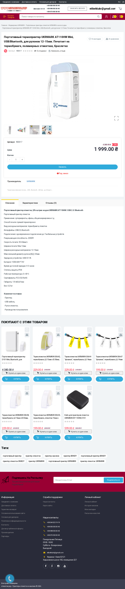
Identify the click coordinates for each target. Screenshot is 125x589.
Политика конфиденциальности (13, 521)
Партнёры (5, 536)
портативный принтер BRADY (93, 456)
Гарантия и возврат (9, 509)
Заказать (62, 167)
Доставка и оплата (29, 2)
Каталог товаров (8, 16)
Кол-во (10, 155)
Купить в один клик (15, 372)
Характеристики (30, 203)
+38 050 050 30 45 (53, 5)
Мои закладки (90, 509)
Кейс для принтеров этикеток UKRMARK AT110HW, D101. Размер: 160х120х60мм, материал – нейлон (76, 416)
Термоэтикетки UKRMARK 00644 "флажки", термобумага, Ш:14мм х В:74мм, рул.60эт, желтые (77, 358)
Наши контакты (49, 502)
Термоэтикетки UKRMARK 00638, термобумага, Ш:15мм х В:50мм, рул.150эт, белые (15, 416)
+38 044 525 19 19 (51, 522)
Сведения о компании (11, 2)
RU (119, 2)
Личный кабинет (91, 502)
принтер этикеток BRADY (13, 461)
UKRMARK (31, 181)
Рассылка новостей (92, 513)
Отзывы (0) (51, 203)
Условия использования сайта (13, 513)
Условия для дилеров (47, 2)
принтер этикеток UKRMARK (92, 461)
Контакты (63, 2)
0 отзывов (41, 51)
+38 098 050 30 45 (53, 9)
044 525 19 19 (39, 9)
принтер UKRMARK (36, 461)
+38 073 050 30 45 (53, 12)
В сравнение (114, 39)
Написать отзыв (58, 51)
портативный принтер (12, 456)
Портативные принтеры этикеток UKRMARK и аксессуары (46, 25)
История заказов (91, 506)
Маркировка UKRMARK (16, 25)
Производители (7, 532)
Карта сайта (47, 506)
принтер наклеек (52, 456)
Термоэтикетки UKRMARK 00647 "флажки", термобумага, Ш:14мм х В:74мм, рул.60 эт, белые (109, 358)
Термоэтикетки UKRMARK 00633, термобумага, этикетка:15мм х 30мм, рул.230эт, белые (46, 416)
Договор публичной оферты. (12, 529)
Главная (4, 25)
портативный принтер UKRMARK (62, 461)
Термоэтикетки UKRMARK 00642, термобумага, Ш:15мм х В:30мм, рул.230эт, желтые (46, 358)
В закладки (96, 39)
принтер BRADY (70, 456)
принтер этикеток (33, 456)
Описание (10, 203)
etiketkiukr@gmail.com (103, 8)
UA (123, 2)
